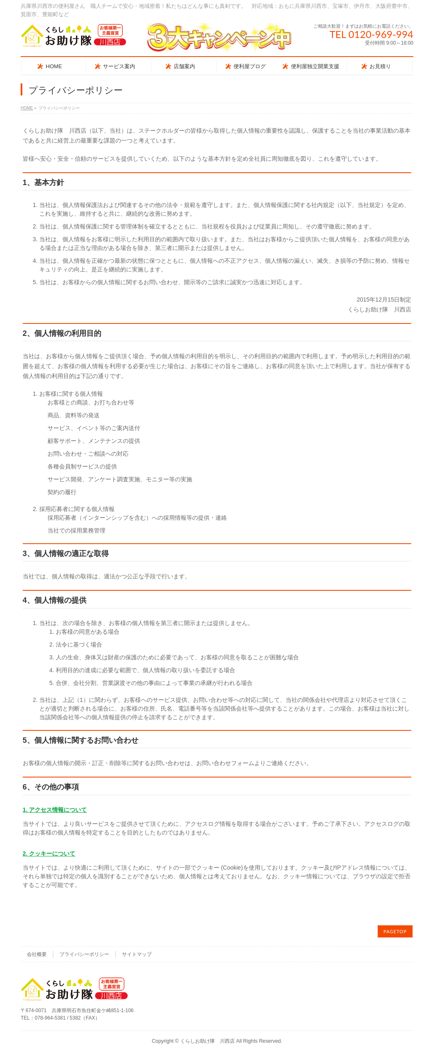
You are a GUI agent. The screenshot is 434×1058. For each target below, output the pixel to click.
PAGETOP (395, 931)
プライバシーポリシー (84, 954)
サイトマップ (137, 954)
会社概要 (37, 954)
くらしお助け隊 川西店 (207, 1041)
